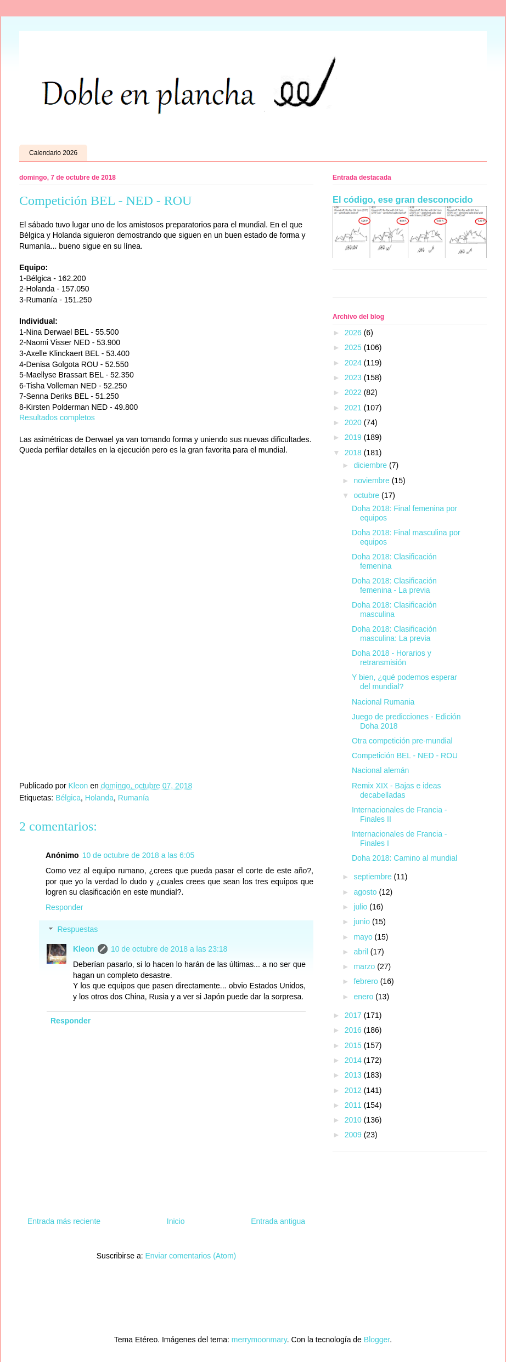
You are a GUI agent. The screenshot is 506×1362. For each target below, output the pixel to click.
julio (361, 906)
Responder (64, 907)
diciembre (371, 465)
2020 (354, 422)
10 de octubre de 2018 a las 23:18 (169, 949)
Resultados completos (57, 417)
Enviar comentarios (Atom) (190, 1255)
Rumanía (133, 797)
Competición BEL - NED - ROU (405, 755)
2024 (354, 362)
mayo (363, 936)
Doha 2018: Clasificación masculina (394, 609)
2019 (354, 437)
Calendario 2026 (53, 153)
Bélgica (68, 797)
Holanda (99, 797)
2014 (354, 1060)
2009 (354, 1134)
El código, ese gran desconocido (403, 199)
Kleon (83, 949)
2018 (354, 452)
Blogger (377, 1339)
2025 (354, 347)
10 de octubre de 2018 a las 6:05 (138, 855)
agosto (366, 892)
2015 (354, 1045)
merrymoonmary (259, 1339)
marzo (365, 966)
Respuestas (77, 929)
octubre (367, 495)
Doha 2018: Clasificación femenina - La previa (394, 585)
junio (362, 921)
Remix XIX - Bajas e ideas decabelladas (396, 790)
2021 (354, 407)
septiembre (373, 876)
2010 (354, 1119)
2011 (354, 1105)
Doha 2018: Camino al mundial (404, 858)
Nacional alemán (380, 770)
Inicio (176, 1221)
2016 (354, 1030)
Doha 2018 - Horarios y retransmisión (391, 658)
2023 (354, 377)
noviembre (372, 480)
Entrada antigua (278, 1221)
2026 (354, 332)
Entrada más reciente (63, 1221)
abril (361, 951)
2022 (354, 392)
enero (364, 996)
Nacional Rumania (383, 701)
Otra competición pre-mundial (402, 740)
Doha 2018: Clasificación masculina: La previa (394, 634)
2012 (354, 1090)
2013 (354, 1075)
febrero (366, 981)
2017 (354, 1015)
